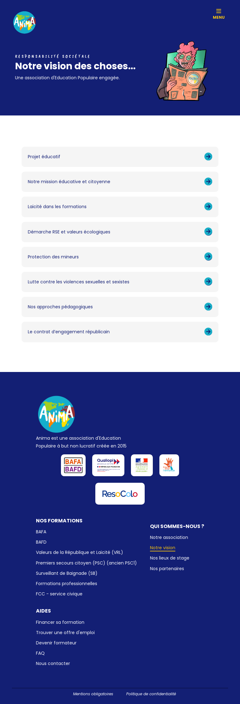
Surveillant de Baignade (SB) (67, 573)
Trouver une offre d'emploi (65, 632)
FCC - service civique (59, 594)
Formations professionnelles (66, 583)
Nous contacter (53, 663)
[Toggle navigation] (219, 11)
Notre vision (162, 548)
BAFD (41, 542)
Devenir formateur (56, 643)
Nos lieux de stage (169, 558)
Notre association (169, 537)
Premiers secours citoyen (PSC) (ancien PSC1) (86, 563)
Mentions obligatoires (93, 694)
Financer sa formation (60, 622)
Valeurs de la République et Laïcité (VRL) (79, 552)
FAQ (40, 653)
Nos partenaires (167, 568)
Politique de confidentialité (151, 694)
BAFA (41, 532)
